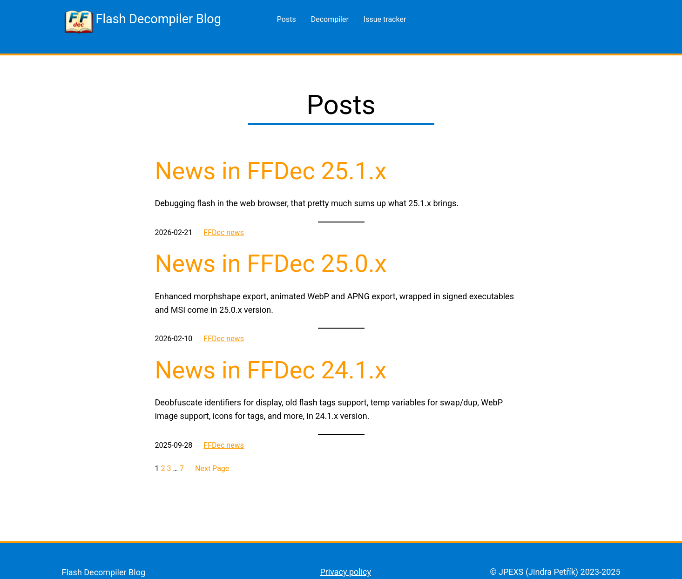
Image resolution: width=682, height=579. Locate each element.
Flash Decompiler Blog (158, 19)
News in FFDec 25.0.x (271, 263)
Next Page (212, 468)
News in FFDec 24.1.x (271, 370)
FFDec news (223, 232)
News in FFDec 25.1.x (271, 171)
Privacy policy (345, 572)
